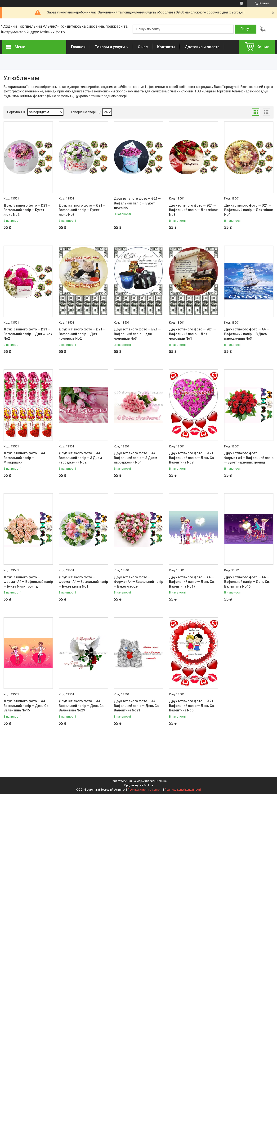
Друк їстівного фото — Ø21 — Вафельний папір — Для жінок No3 (193, 210)
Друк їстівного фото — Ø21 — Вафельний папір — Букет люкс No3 (82, 210)
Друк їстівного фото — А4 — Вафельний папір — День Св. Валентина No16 (247, 581)
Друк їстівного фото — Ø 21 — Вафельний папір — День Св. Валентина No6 (193, 705)
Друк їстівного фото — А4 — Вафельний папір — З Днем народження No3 (246, 333)
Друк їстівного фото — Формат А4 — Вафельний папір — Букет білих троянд (28, 581)
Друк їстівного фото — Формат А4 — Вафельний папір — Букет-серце (138, 581)
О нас (143, 47)
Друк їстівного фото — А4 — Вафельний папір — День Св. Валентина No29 (81, 705)
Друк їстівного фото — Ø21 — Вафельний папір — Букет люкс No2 (27, 210)
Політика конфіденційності (183, 789)
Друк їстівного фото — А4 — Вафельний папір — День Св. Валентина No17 (192, 581)
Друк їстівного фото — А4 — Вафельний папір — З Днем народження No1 (136, 457)
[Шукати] (245, 29)
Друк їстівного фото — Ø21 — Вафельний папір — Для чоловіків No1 (192, 333)
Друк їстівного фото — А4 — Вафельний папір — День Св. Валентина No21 (137, 705)
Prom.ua (161, 781)
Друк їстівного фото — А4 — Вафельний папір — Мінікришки (26, 457)
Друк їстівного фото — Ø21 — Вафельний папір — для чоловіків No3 (137, 333)
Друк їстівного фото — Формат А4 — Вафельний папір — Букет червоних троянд (248, 457)
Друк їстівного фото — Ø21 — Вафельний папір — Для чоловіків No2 (82, 333)
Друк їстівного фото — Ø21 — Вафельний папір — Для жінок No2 (28, 333)
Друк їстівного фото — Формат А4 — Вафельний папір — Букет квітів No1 (83, 581)
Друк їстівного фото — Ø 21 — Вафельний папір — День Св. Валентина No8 (193, 457)
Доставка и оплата (202, 47)
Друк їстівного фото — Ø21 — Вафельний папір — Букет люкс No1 (137, 203)
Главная (78, 47)
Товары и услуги (110, 47)
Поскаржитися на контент (145, 789)
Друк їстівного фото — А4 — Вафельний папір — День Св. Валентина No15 (26, 705)
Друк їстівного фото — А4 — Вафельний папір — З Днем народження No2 (81, 457)
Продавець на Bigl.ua (138, 785)
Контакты (166, 47)
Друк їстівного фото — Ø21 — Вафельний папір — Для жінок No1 (248, 210)
